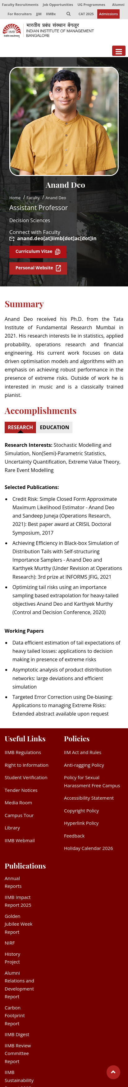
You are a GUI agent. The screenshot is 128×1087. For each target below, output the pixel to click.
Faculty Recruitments (20, 4)
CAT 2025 (86, 13)
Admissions (108, 13)
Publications (25, 865)
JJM (39, 13)
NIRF (10, 943)
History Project (12, 958)
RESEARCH (20, 427)
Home (15, 197)
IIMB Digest (17, 1034)
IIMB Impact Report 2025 (18, 901)
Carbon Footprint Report (15, 1015)
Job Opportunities (58, 4)
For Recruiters (20, 13)
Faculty (32, 197)
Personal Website (38, 268)
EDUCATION (54, 427)
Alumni (118, 4)
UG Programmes (91, 4)
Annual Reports (13, 882)
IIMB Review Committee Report (18, 1053)
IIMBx (51, 13)
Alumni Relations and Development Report (19, 985)
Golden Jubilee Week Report (18, 924)
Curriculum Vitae (38, 251)
